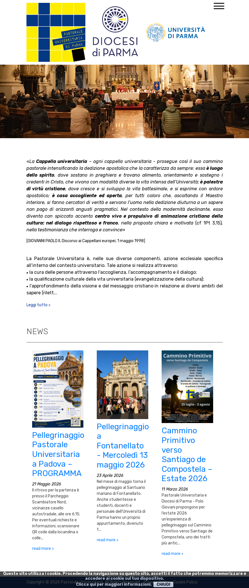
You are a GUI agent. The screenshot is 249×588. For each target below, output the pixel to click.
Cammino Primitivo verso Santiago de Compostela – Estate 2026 (187, 454)
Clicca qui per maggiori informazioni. (114, 584)
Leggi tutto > (38, 305)
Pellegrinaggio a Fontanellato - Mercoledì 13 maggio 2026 (123, 445)
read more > (43, 548)
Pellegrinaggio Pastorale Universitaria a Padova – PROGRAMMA (58, 454)
